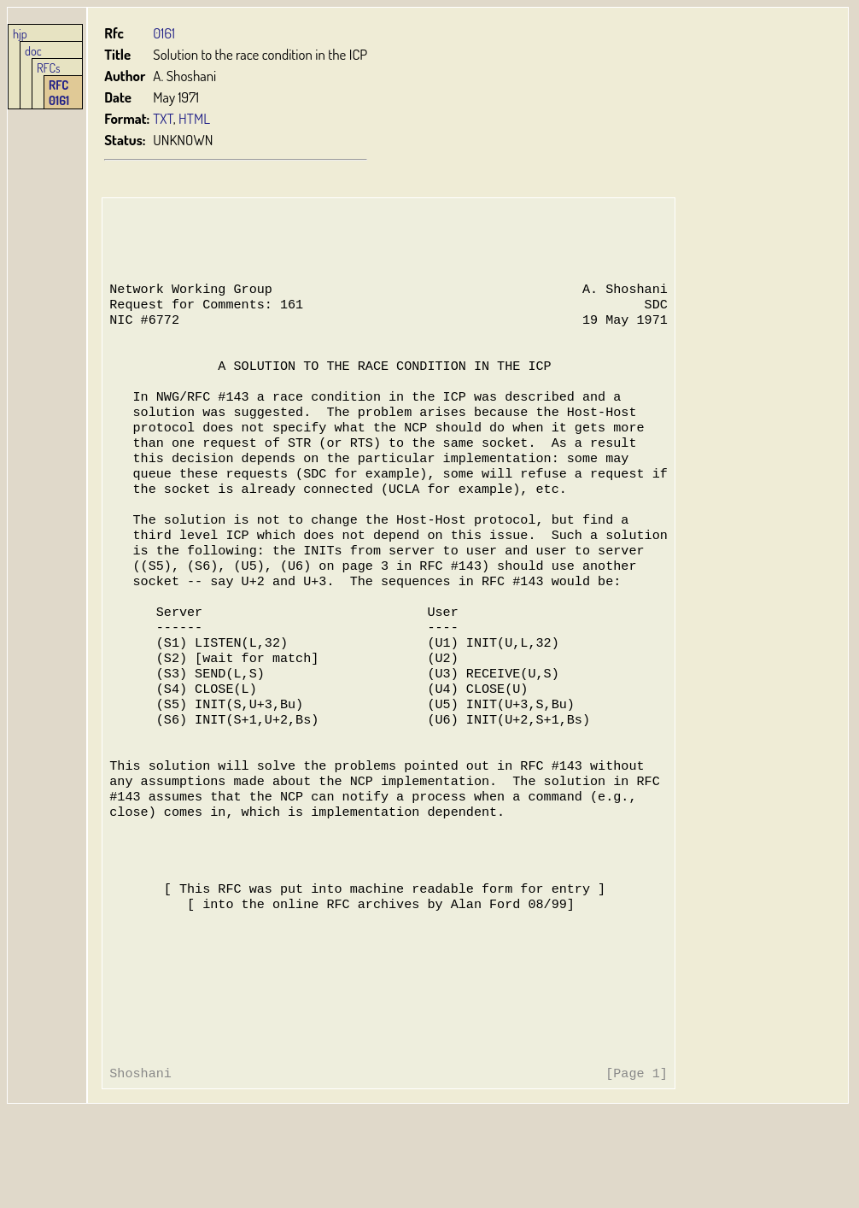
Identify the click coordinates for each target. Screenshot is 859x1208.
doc (33, 50)
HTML (195, 118)
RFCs (49, 67)
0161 (165, 33)
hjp (20, 33)
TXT (164, 118)
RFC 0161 (59, 92)
